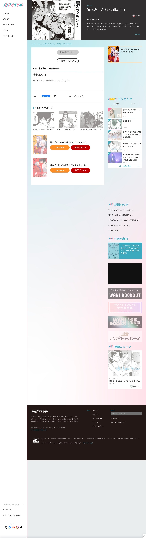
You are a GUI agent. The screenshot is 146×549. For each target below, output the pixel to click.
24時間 (116, 104)
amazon (60, 147)
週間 (133, 104)
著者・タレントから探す (12, 515)
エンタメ (6, 13)
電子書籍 (128, 215)
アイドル (125, 225)
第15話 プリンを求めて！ (64, 44)
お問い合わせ (61, 427)
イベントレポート (9, 36)
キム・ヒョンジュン (117, 210)
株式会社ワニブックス (37, 427)
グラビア (6, 19)
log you (124, 220)
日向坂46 (113, 225)
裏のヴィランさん (50, 44)
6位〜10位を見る (125, 166)
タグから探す (8, 510)
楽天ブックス (80, 148)
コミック (6, 30)
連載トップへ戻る (68, 61)
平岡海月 (134, 220)
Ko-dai (136, 15)
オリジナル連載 (8, 25)
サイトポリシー (50, 427)
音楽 (130, 210)
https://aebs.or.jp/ (88, 443)
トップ (33, 44)
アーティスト (115, 215)
